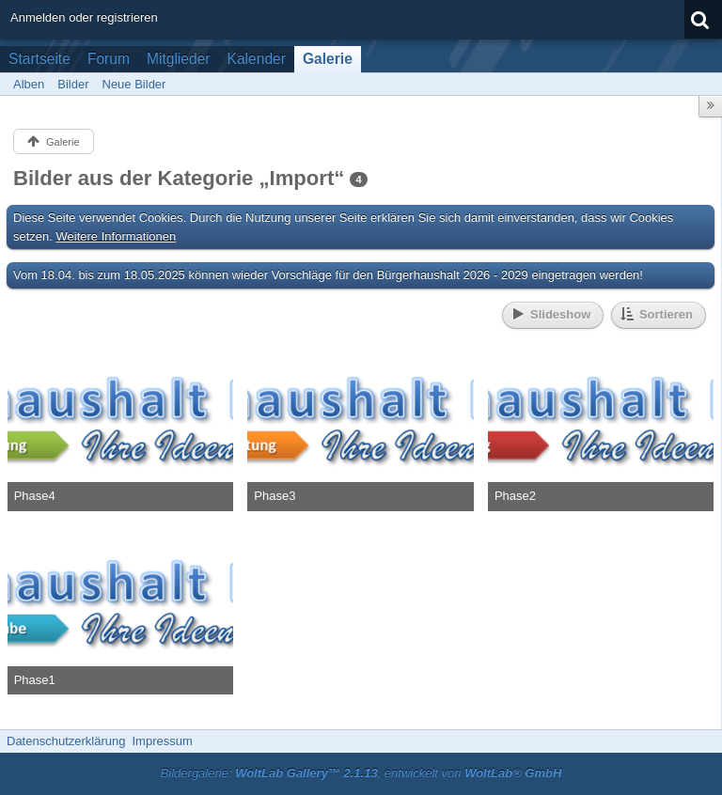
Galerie (328, 59)
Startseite (39, 59)
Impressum (162, 741)
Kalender (257, 59)
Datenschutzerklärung (66, 741)
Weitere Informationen (116, 236)
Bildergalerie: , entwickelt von (361, 773)
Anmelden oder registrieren (84, 17)
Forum (108, 59)
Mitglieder (179, 59)
